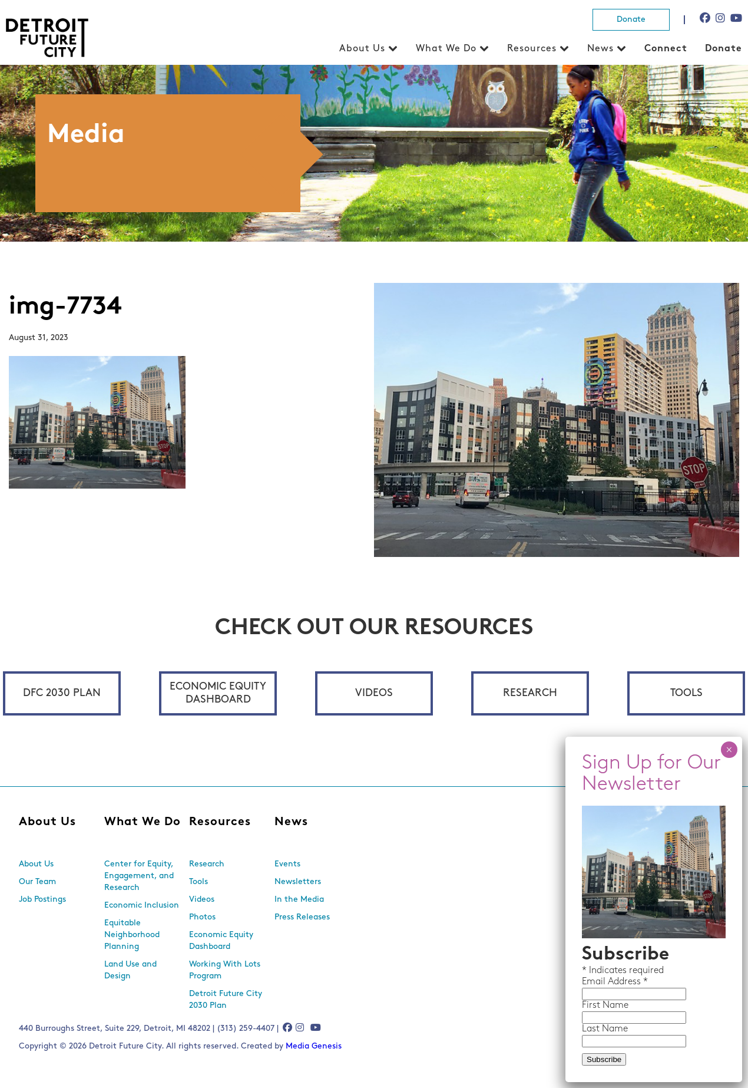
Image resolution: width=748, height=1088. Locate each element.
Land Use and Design (130, 970)
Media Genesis (314, 1046)
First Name (605, 1005)
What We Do (446, 49)
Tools (686, 693)
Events (287, 864)
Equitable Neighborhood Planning (132, 935)
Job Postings (42, 899)
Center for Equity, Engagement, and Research (139, 876)
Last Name (605, 1029)
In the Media (299, 899)
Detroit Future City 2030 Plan (225, 1000)
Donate (631, 19)
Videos (374, 693)
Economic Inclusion (141, 905)
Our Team (37, 882)
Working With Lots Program (224, 970)
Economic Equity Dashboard (218, 693)
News (600, 49)
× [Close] (729, 749)
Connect (665, 49)
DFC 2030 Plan (62, 693)
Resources (532, 49)
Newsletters (297, 882)
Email (595, 982)
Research (530, 693)
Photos (202, 917)
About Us (362, 49)
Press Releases (302, 917)
